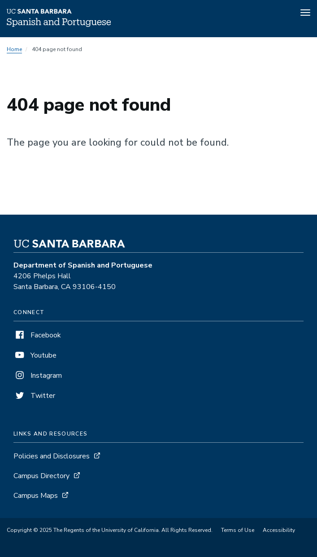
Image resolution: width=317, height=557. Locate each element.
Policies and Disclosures (51, 456)
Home (14, 49)
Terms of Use (237, 530)
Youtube (34, 355)
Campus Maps (35, 496)
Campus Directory (41, 476)
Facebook (37, 335)
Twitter (34, 396)
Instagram (37, 375)
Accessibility (279, 530)
